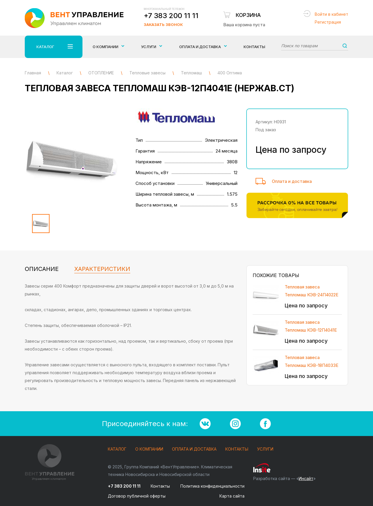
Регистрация (328, 22)
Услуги (265, 449)
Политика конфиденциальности (212, 486)
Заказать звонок (163, 24)
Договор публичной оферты (137, 495)
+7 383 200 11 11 (171, 15)
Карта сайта (231, 495)
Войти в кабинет (331, 14)
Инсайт (306, 478)
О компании (149, 449)
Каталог (117, 449)
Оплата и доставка (292, 181)
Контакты (254, 46)
